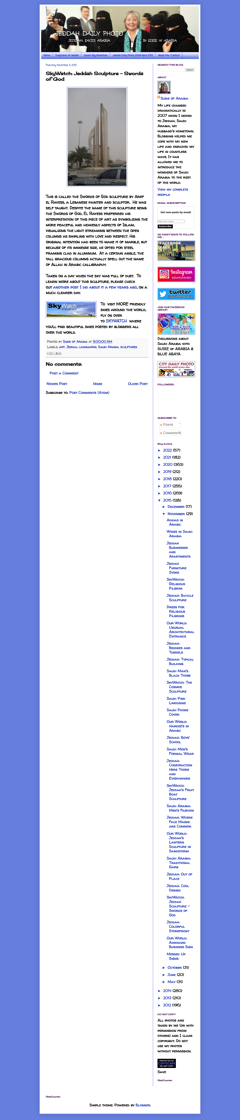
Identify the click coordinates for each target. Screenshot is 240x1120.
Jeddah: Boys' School (178, 739)
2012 (167, 1005)
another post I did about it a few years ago (95, 287)
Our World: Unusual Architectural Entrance (180, 630)
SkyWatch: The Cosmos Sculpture (179, 687)
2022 (168, 450)
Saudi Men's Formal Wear (180, 751)
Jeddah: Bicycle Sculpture (180, 597)
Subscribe (165, 226)
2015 (168, 500)
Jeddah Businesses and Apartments (178, 550)
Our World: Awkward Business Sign (180, 943)
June (172, 974)
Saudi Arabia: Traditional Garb (179, 863)
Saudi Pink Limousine (176, 700)
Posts (166, 424)
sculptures (128, 347)
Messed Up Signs (176, 956)
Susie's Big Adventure (95, 55)
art (62, 347)
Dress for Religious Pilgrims (176, 611)
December (177, 506)
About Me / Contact (169, 55)
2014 (167, 990)
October (175, 967)
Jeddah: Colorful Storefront (178, 926)
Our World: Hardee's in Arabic (178, 726)
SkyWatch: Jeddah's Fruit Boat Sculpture (180, 792)
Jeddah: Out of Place (179, 876)
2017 (167, 486)
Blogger (143, 1105)
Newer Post (57, 383)
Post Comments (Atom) (89, 392)
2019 (167, 471)
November (177, 513)
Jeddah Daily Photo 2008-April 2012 (133, 55)
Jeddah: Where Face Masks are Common (180, 822)
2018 (168, 478)
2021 (167, 457)
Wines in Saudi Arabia (179, 533)
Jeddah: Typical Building (180, 661)
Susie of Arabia (174, 98)
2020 (168, 464)
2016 (168, 493)
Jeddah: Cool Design (178, 888)
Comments (170, 432)
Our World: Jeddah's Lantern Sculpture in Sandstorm (179, 842)
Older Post (138, 383)
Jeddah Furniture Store (176, 568)
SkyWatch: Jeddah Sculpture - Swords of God (178, 906)
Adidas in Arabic (175, 522)
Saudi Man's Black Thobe (179, 673)
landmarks (87, 347)
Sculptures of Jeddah (67, 55)
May (172, 981)
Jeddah (71, 347)
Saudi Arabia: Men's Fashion (180, 808)
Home (47, 55)
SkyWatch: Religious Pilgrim (176, 584)
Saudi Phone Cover (177, 712)
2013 (167, 997)
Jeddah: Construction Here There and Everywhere (179, 769)
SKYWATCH (116, 321)
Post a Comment (64, 373)
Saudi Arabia (108, 347)
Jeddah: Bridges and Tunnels (178, 648)
